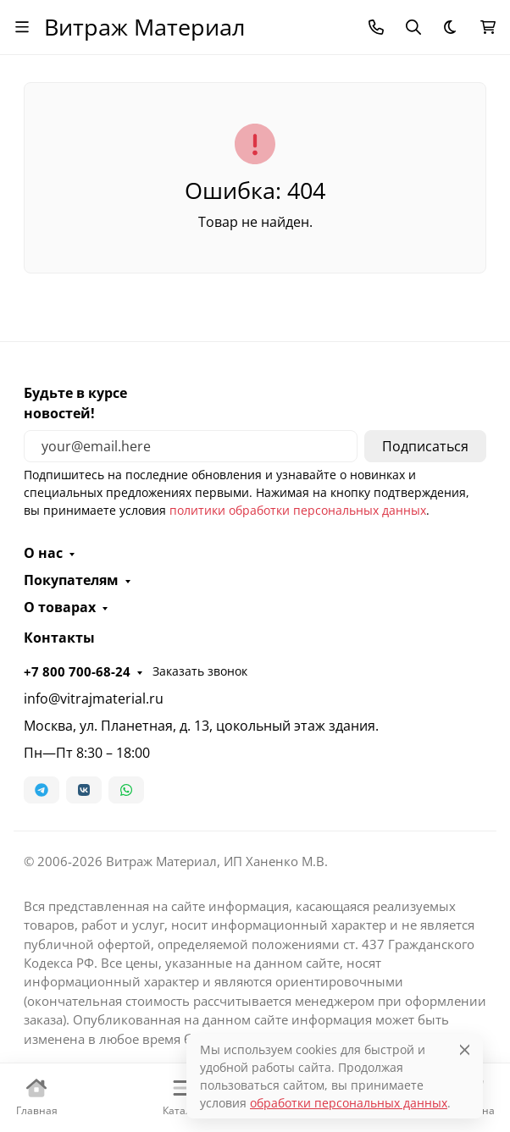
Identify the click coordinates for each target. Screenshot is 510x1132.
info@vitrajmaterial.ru (94, 698)
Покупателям (71, 580)
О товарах (60, 607)
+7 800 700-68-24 (77, 671)
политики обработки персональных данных (297, 510)
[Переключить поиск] (413, 27)
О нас (43, 553)
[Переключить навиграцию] (22, 27)
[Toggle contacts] (376, 27)
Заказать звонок (199, 671)
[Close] (464, 1049)
